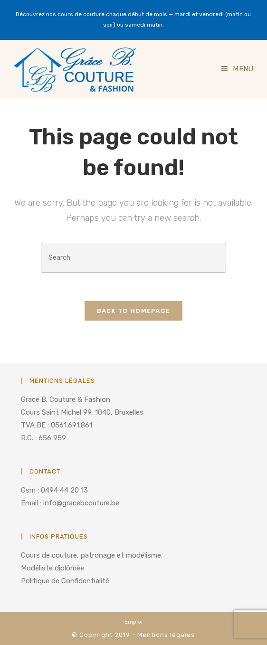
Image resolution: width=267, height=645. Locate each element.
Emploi (133, 621)
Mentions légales (166, 634)
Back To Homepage (134, 310)
